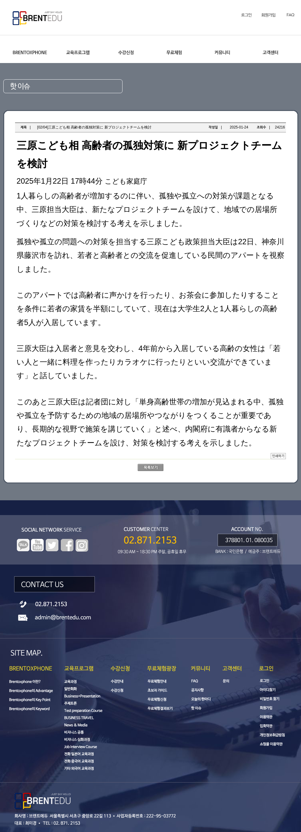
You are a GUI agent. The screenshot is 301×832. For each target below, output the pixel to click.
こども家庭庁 (126, 181)
